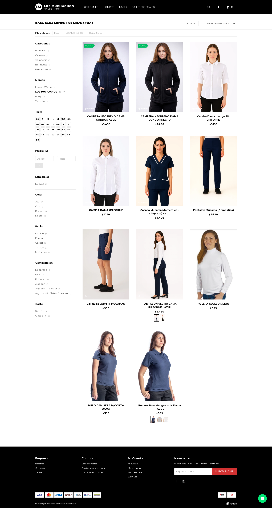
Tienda (38, 472)
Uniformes (91, 7)
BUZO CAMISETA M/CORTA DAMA (106, 407)
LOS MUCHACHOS (74, 33)
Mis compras (134, 468)
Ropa (56, 33)
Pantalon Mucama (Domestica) (213, 210)
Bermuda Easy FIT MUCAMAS (106, 303)
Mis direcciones (135, 472)
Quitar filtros (95, 33)
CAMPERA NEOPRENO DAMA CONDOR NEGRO (159, 118)
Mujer (123, 7)
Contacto (40, 468)
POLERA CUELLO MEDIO (213, 303)
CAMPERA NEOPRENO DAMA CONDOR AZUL (106, 118)
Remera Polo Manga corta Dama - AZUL (159, 407)
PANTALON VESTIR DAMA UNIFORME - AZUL (160, 305)
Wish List (132, 476)
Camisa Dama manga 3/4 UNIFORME (213, 118)
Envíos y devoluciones (92, 472)
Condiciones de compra (93, 468)
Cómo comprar (89, 463)
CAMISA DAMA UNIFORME (106, 210)
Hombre (108, 7)
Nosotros (39, 463)
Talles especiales (143, 7)
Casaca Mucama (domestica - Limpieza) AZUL (159, 212)
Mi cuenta (133, 463)
